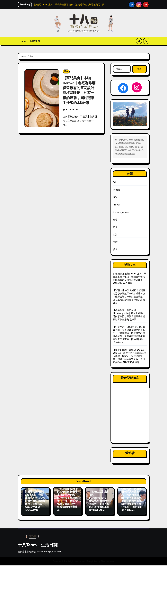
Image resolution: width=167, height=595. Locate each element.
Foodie (116, 189)
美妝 (115, 242)
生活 (115, 234)
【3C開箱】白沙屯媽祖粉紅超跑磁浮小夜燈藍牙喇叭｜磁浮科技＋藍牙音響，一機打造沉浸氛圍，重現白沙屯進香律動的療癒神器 (129, 296)
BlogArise (92, 560)
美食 (66, 71)
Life (115, 197)
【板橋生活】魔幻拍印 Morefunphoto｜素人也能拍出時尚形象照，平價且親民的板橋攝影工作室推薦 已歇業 (99, 501)
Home (23, 41)
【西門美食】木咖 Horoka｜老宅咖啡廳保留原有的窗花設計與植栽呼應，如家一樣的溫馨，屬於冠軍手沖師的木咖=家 (80, 90)
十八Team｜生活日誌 (38, 543)
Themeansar (107, 560)
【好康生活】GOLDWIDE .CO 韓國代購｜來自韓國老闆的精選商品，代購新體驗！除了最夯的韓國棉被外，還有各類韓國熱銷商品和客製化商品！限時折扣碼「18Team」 (131, 496)
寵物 (115, 219)
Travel (116, 204)
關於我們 (35, 41)
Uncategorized (121, 212)
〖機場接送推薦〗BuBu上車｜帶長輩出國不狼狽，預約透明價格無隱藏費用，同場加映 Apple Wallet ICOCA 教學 (35, 501)
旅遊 (115, 227)
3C (114, 182)
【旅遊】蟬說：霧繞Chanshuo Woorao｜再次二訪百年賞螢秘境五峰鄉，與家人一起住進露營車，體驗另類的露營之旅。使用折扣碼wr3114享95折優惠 (129, 356)
